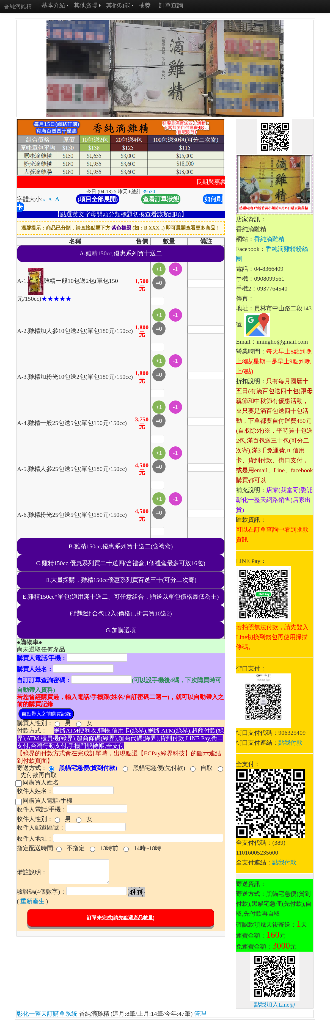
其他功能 (118, 5)
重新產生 (32, 901)
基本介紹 (53, 5)
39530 (149, 191)
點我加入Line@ (274, 1004)
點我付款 (290, 742)
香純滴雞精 (269, 239)
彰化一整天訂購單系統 (47, 1013)
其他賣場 (86, 5)
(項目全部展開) (98, 199)
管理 (200, 1013)
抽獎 (145, 5)
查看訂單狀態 (161, 199)
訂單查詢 (171, 5)
